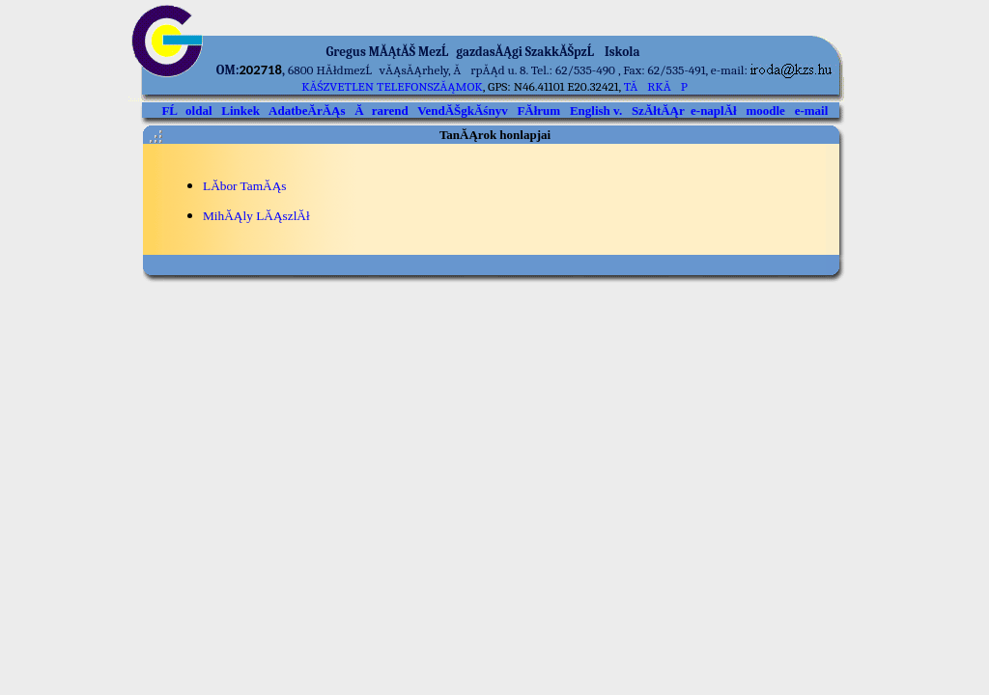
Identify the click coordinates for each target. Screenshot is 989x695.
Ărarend (381, 110)
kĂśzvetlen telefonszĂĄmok (392, 86)
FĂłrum (538, 110)
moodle (765, 110)
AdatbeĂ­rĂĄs (306, 110)
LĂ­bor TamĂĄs (245, 186)
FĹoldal (186, 110)
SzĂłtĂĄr (658, 110)
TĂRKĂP (656, 86)
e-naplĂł (714, 110)
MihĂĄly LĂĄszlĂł (256, 215)
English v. (596, 110)
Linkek (240, 110)
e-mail (812, 110)
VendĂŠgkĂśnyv (462, 110)
